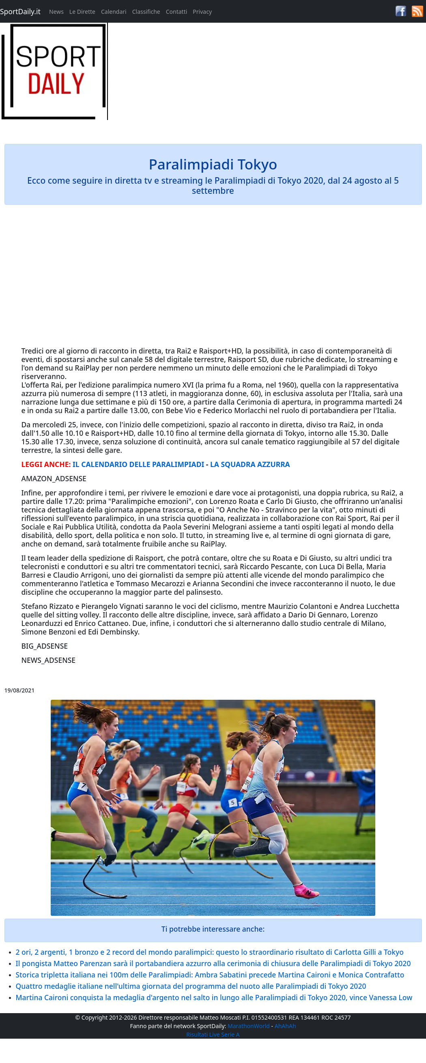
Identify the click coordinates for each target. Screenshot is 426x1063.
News (56, 11)
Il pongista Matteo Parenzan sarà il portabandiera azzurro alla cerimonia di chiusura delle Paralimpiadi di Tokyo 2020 (213, 963)
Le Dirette (82, 11)
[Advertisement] (266, 79)
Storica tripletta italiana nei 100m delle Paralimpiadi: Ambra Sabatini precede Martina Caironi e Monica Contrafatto (210, 974)
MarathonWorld (249, 1026)
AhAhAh (285, 1026)
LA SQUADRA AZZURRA (250, 464)
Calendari (114, 11)
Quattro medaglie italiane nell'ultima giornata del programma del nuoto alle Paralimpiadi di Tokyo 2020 (191, 986)
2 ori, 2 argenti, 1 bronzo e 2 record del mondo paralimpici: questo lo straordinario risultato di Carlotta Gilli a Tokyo (210, 952)
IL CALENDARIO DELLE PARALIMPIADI (138, 464)
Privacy (202, 11)
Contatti (176, 11)
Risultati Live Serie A (213, 1034)
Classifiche (146, 11)
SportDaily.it (20, 11)
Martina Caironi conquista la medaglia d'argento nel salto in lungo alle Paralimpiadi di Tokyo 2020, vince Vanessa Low (214, 997)
